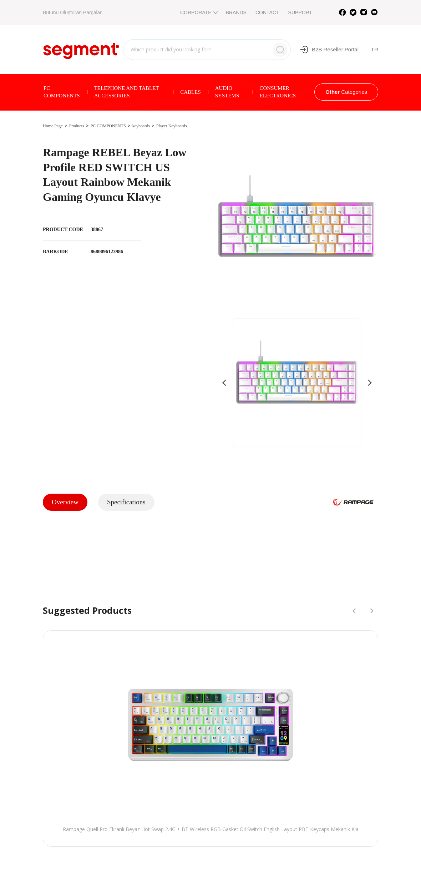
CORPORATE (198, 12)
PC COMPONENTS (62, 91)
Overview (65, 502)
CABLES (190, 92)
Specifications (126, 502)
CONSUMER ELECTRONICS (278, 91)
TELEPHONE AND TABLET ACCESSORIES (126, 91)
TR (374, 49)
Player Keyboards (171, 125)
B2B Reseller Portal (329, 49)
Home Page (53, 125)
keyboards (141, 125)
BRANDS (236, 12)
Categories (346, 92)
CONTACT (267, 12)
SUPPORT (300, 12)
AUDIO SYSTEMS (227, 91)
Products (76, 125)
